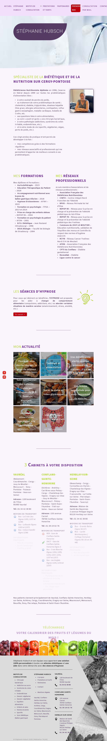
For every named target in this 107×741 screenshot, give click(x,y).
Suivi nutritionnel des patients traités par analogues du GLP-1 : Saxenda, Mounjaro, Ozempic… (26, 392)
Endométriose (22, 694)
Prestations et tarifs (45, 680)
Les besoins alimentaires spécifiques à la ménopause (26, 419)
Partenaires (42, 683)
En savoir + (20, 314)
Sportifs (20, 713)
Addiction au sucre (24, 686)
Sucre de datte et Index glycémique (53, 392)
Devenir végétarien (24, 696)
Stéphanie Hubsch (55, 375)
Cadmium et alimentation (53, 365)
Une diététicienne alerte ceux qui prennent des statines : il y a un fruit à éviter (80, 365)
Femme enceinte (23, 710)
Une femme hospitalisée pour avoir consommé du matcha (80, 392)
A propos (41, 677)
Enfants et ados (22, 707)
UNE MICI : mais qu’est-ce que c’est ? (53, 419)
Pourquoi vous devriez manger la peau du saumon (26, 365)
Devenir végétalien (23, 699)
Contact (40, 687)
